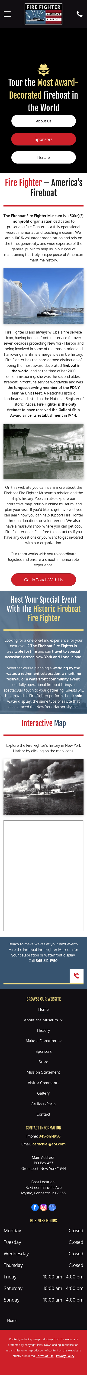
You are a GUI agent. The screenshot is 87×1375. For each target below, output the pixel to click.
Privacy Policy (65, 1356)
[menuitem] (43, 1009)
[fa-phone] (79, 16)
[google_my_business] (52, 1208)
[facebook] (35, 1208)
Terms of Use (45, 1356)
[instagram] (43, 1208)
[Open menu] (7, 14)
